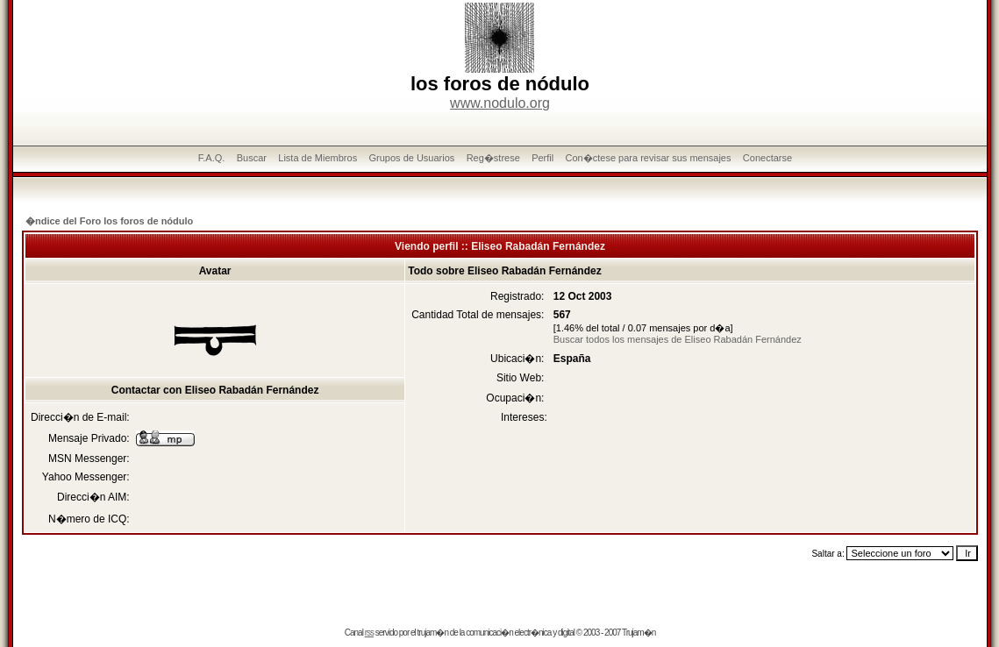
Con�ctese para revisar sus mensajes (648, 158)
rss (369, 632)
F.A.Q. (211, 158)
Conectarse (767, 158)
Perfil (542, 158)
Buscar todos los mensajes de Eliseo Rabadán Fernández (677, 339)
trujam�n (432, 632)
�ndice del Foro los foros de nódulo (109, 221)
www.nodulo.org (500, 103)
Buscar (252, 158)
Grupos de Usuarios (412, 158)
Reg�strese (493, 158)
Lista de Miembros (317, 158)
